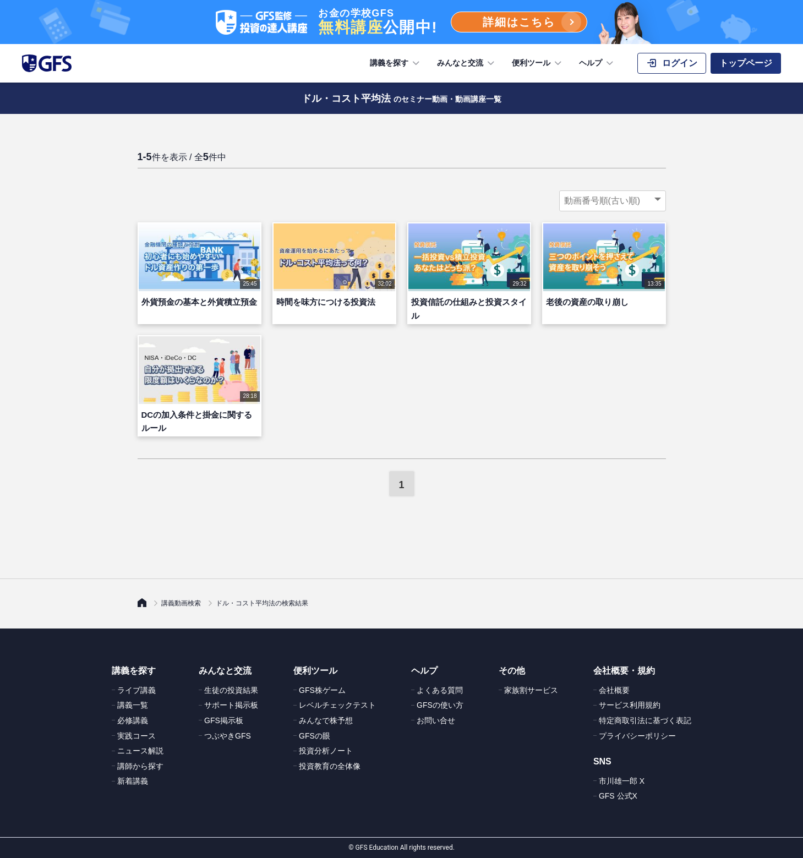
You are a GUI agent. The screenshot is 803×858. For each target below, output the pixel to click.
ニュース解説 (140, 750)
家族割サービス (531, 690)
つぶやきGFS (227, 735)
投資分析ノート (326, 750)
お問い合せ (436, 720)
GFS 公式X (618, 795)
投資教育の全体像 (329, 766)
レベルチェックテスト (337, 705)
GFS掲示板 (223, 720)
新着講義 (132, 781)
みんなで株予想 (326, 720)
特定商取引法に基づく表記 (645, 720)
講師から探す (140, 766)
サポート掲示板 (231, 705)
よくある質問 (440, 690)
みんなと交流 (466, 63)
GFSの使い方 (440, 705)
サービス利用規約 (629, 705)
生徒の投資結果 (231, 690)
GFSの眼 (314, 735)
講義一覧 (132, 705)
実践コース (136, 735)
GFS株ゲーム (322, 690)
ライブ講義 (136, 690)
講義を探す (396, 63)
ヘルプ (597, 63)
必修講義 (132, 720)
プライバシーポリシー (637, 735)
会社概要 (614, 690)
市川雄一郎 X (621, 781)
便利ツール (538, 63)
